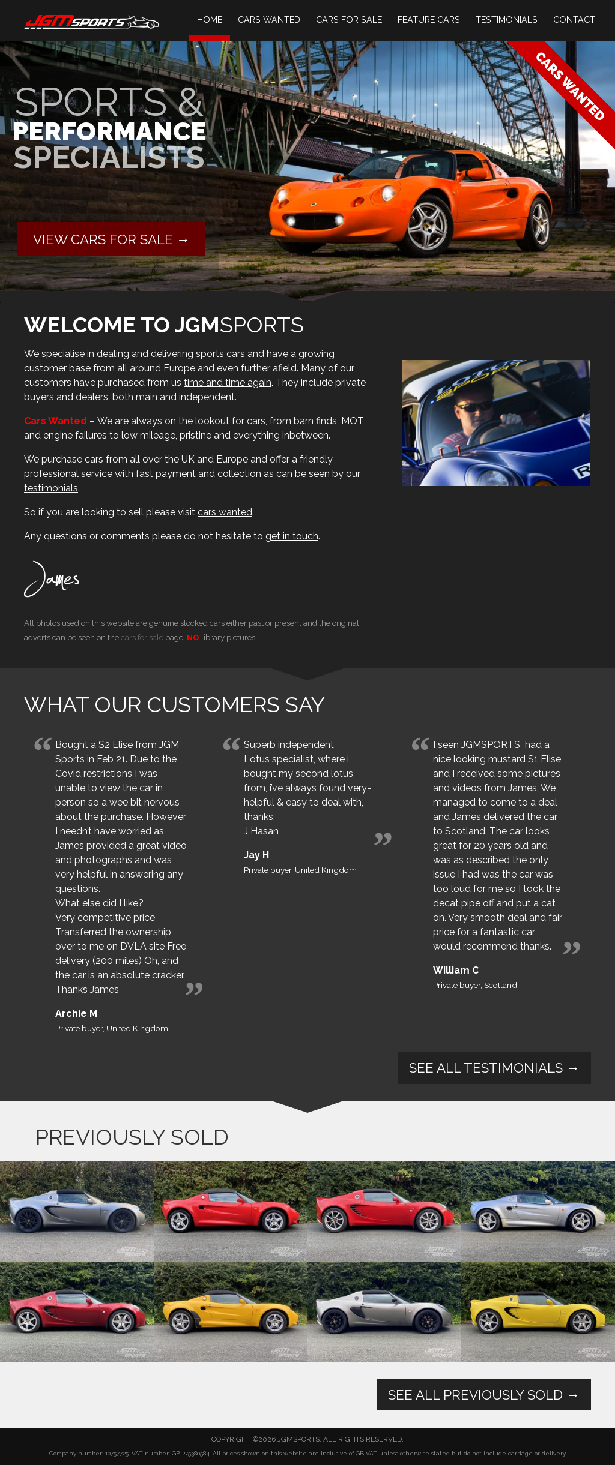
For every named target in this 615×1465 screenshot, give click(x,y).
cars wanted (225, 512)
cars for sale (142, 637)
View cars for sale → (111, 239)
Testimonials (507, 19)
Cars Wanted (269, 19)
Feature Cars (429, 19)
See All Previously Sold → (484, 1395)
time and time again (227, 382)
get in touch (291, 536)
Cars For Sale (349, 19)
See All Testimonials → (494, 1068)
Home (209, 19)
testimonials (51, 488)
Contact (574, 19)
